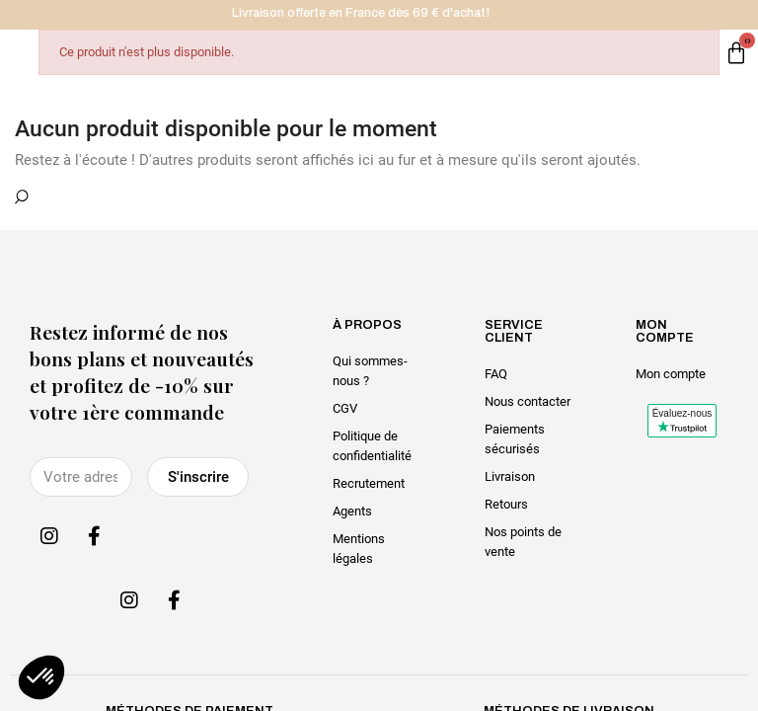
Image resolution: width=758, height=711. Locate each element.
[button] (41, 677)
